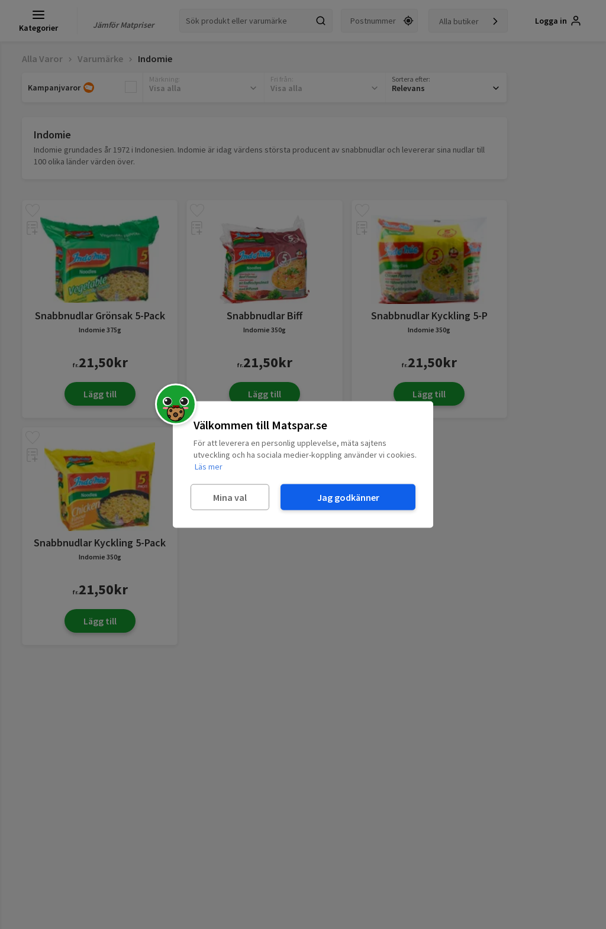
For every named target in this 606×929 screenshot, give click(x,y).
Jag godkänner (348, 497)
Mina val (230, 497)
